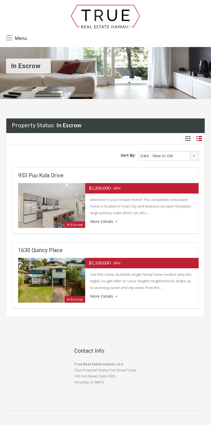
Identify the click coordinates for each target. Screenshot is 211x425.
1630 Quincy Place (40, 250)
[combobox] (168, 156)
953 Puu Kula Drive (40, 175)
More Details (103, 221)
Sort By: (128, 155)
